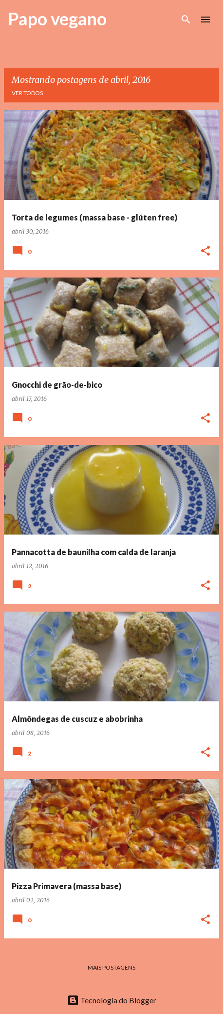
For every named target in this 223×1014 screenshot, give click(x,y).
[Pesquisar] (186, 19)
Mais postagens (111, 967)
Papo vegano (57, 18)
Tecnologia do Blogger (111, 1000)
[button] (205, 251)
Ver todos (27, 93)
